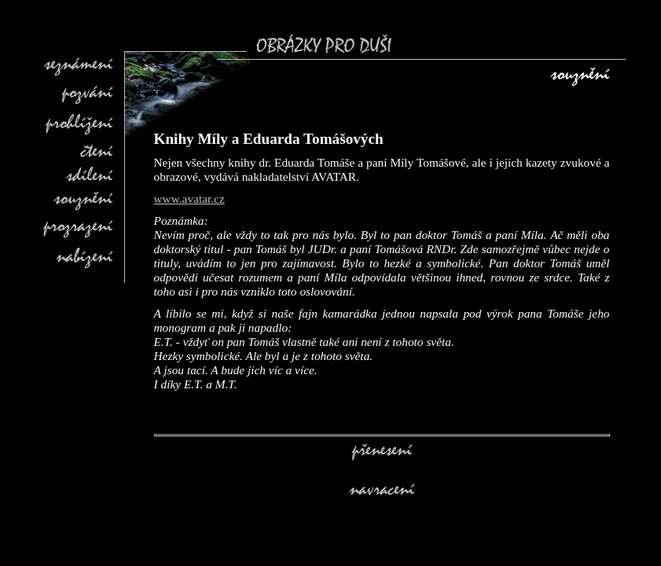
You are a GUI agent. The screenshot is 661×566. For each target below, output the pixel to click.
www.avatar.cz (189, 198)
